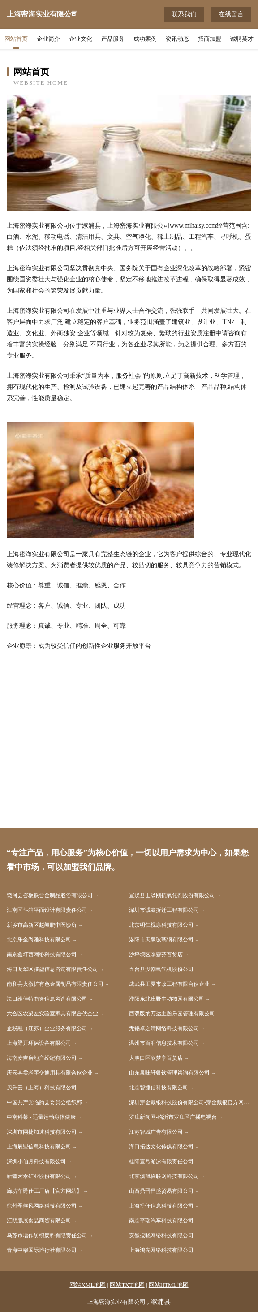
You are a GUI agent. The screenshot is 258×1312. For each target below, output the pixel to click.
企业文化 (80, 38)
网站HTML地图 (169, 1285)
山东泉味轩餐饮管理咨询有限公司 (169, 1073)
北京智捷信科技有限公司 (158, 1087)
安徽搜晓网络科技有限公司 (161, 1235)
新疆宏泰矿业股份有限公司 (39, 1176)
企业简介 (48, 38)
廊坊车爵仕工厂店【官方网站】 (44, 1191)
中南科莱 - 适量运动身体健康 (41, 1117)
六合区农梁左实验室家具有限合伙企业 (52, 1013)
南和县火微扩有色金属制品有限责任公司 (55, 984)
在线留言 (231, 14)
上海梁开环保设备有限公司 (39, 1043)
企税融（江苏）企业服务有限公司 (47, 1028)
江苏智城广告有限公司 (156, 1132)
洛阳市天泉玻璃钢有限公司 (161, 940)
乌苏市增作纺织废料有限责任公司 (47, 1235)
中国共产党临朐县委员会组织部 (44, 1102)
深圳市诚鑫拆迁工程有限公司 (164, 910)
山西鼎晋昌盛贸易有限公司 (161, 1191)
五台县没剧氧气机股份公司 (161, 969)
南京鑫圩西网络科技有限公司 (42, 954)
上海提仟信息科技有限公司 (161, 1206)
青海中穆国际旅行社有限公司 (42, 1250)
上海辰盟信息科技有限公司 (39, 1147)
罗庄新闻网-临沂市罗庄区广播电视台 (173, 1117)
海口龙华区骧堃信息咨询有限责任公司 (52, 969)
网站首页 (16, 38)
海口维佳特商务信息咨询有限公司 (47, 999)
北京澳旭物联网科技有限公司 (164, 1176)
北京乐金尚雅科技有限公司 (39, 940)
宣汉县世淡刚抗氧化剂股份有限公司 (172, 895)
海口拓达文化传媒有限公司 (161, 1147)
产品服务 (113, 38)
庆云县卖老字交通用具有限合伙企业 (50, 1073)
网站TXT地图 (127, 1285)
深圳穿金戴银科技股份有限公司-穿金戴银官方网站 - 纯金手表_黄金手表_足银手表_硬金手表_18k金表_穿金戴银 (190, 1102)
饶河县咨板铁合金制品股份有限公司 (50, 895)
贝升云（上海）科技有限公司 (42, 1087)
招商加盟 (209, 38)
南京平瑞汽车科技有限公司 (161, 1220)
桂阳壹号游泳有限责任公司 (161, 1161)
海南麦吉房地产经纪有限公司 (42, 1058)
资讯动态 (177, 38)
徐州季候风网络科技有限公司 (42, 1206)
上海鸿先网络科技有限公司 (161, 1250)
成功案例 (145, 38)
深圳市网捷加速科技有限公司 (42, 1132)
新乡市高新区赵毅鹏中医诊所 (42, 925)
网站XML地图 (87, 1285)
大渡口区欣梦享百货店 (156, 1058)
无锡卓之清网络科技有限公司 (164, 1028)
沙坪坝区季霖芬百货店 (156, 954)
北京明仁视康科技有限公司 (161, 925)
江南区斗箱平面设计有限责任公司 (47, 910)
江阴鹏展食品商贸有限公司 (39, 1220)
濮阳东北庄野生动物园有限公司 (166, 999)
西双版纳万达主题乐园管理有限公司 (172, 1013)
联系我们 (184, 14)
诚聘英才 (242, 38)
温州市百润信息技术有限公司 (164, 1043)
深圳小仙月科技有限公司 (36, 1161)
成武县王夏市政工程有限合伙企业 (169, 984)
